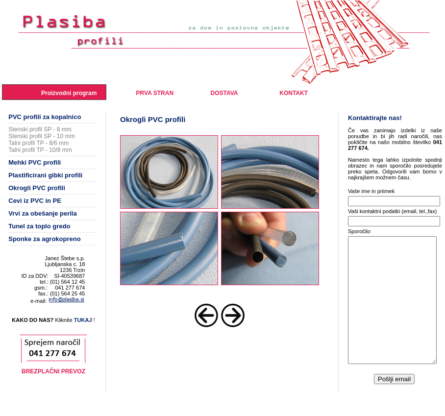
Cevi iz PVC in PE (34, 200)
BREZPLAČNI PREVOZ (53, 371)
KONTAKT (293, 93)
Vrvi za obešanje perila (42, 213)
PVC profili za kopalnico (44, 117)
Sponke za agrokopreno (44, 239)
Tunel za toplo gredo (39, 226)
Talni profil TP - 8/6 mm (38, 143)
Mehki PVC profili (34, 162)
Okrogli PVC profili (36, 188)
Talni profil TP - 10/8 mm (40, 150)
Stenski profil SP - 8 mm (39, 129)
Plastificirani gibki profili (45, 175)
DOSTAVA (224, 93)
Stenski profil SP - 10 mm (41, 136)
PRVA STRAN (154, 93)
